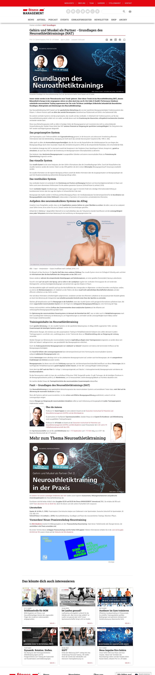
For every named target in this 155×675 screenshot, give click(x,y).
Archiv (123, 19)
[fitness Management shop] (130, 11)
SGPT (64, 650)
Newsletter (101, 19)
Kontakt (128, 3)
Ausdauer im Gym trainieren (114, 610)
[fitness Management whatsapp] (92, 11)
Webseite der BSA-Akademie (64, 532)
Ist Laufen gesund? (71, 610)
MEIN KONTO (69, 3)
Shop (113, 19)
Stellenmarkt (115, 3)
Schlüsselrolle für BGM (36, 610)
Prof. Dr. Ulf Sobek (52, 40)
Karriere (101, 3)
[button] (107, 40)
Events (64, 19)
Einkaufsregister (81, 19)
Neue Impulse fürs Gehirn (112, 650)
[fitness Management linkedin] (68, 11)
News (31, 19)
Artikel (41, 19)
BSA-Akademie (37, 524)
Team (91, 3)
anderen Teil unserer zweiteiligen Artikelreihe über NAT (49, 496)
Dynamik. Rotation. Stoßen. (38, 650)
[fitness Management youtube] (88, 11)
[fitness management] (34, 11)
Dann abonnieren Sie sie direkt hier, (45, 504)
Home (32, 25)
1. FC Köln (88, 431)
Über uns (81, 3)
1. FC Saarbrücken (76, 431)
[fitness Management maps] (97, 11)
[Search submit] (124, 11)
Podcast (53, 19)
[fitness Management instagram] (78, 11)
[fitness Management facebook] (73, 11)
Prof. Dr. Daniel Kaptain (38, 40)
